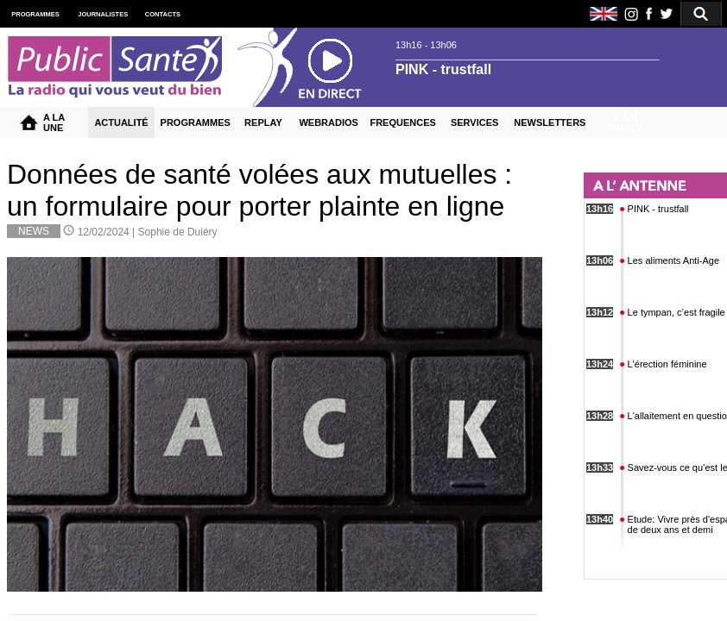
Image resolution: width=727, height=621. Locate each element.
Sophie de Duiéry (178, 232)
